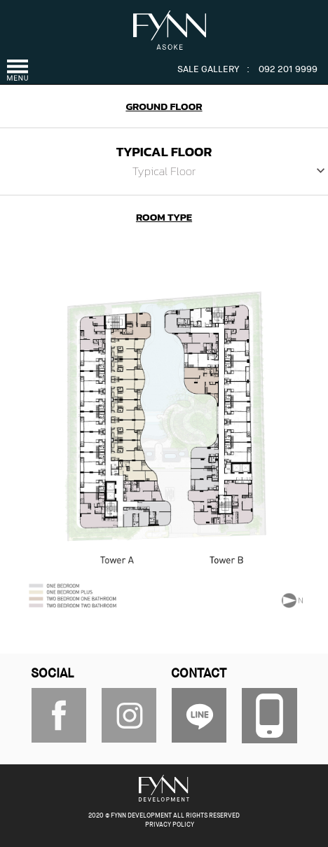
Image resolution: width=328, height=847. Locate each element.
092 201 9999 (288, 69)
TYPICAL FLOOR (164, 152)
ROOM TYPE (164, 217)
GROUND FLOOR (163, 106)
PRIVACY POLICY (169, 825)
